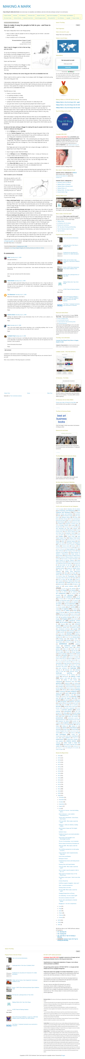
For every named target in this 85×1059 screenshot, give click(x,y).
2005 (59, 924)
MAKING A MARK (17, 6)
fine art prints (59, 652)
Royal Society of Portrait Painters (65, 560)
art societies (63, 607)
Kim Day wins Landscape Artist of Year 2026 (71, 275)
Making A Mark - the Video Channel (65, 190)
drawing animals (64, 635)
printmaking (75, 714)
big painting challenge (66, 617)
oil (69, 689)
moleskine (60, 686)
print (70, 713)
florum (67, 652)
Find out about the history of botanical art (69, 843)
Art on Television (22, 15)
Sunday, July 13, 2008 (21, 336)
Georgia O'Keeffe (64, 525)
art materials (74, 602)
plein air (64, 704)
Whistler (76, 581)
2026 (59, 755)
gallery (59, 655)
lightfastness (65, 676)
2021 (59, 766)
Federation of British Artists (72, 523)
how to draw (77, 658)
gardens (65, 655)
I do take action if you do (73, 144)
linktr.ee (75, 172)
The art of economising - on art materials (68, 841)
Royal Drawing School (70, 550)
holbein (76, 657)
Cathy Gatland (10, 280)
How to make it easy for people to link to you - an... (69, 870)
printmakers (67, 714)
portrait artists (59, 708)
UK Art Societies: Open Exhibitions (66, 15)
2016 (59, 777)
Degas (68, 522)
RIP (73, 547)
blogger (17, 248)
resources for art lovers (74, 719)
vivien (8, 257)
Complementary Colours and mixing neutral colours (69, 861)
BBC (59, 515)
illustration (58, 663)
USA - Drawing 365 (61, 933)
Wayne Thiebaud (68, 581)
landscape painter (74, 671)
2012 (59, 786)
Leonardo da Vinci (76, 534)
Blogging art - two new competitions (67, 903)
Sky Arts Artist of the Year (65, 565)
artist (75, 610)
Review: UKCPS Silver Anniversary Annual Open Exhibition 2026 (71, 267)
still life (58, 732)
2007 (59, 920)
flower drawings (76, 652)
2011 (59, 788)
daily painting (70, 632)
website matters (71, 741)
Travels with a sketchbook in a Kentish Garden (68, 900)
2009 (59, 793)
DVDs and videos (76, 520)
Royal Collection (59, 550)
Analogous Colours (63, 858)
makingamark (59, 681)
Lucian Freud (71, 536)
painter (67, 693)
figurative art (59, 650)
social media (75, 729)
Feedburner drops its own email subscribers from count (69, 834)
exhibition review (70, 646)
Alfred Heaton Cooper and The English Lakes (68, 829)
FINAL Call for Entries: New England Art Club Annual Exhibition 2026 (71, 261)
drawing (28, 248)
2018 (59, 773)
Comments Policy (59, 340)
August (61, 806)
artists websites (74, 614)
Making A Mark (60, 221)
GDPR (57, 525)
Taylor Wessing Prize (66, 574)
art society (71, 607)
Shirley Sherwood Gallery (65, 563)
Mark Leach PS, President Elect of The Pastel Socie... (68, 874)
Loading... (58, 407)
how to (70, 658)
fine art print (75, 650)
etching (78, 642)
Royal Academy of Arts (72, 549)
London (61, 536)
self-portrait (70, 724)
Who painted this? (51, 18)
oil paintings (62, 691)
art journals (75, 600)
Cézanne (69, 520)
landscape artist (68, 670)
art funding (68, 598)
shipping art (74, 726)
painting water (65, 696)
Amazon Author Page (62, 192)
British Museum (64, 519)
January (61, 917)
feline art (38, 248)
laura (8, 325)
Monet (57, 541)
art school (67, 605)
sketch (64, 728)
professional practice (73, 718)
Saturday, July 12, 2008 (15, 257)
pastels (58, 700)
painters (74, 693)
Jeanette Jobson (11, 314)
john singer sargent (75, 666)
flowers (71, 653)
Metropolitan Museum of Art (73, 539)
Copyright (68, 18)
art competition (61, 593)
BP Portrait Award (67, 515)
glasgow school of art (74, 655)
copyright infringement (61, 630)
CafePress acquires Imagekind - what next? (69, 883)
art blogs (13, 248)
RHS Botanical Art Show (66, 547)
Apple (62, 509)
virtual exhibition (65, 737)
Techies (42, 248)
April (60, 910)
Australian (78, 514)
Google (73, 525)
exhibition (63, 644)
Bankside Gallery (66, 517)
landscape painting (64, 673)
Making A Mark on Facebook (63, 184)
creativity (62, 632)
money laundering (70, 686)
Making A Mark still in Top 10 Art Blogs (71, 282)
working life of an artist (72, 747)
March (60, 913)
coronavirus (72, 630)
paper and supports (66, 698)
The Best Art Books (17, 18)
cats (25, 248)
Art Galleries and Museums (68, 511)
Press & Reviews (61, 18)
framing (78, 653)
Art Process (77, 512)
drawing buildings (74, 635)
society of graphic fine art (62, 731)
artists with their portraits (62, 615)
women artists (67, 746)
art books (72, 590)
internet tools (74, 665)
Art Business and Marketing (66, 511)
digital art (78, 632)
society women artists (74, 731)
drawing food (68, 637)
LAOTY (62, 534)
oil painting (76, 689)
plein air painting (74, 704)
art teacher (74, 609)
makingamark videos (70, 681)
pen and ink (66, 700)
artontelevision (73, 615)
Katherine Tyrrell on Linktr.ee (64, 182)
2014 (59, 782)
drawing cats (33, 248)
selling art (65, 726)
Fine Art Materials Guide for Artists (65, 229)
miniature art (69, 684)
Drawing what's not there (65, 887)
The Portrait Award (60, 576)
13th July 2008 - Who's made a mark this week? (68, 867)
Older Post (49, 393)
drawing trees (62, 638)
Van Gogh (70, 579)
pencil (73, 700)
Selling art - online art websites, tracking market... (68, 825)
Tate (66, 573)
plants (57, 704)
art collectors (74, 591)
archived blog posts (63, 323)
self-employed (62, 724)
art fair (78, 597)
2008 (59, 795)
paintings (73, 696)
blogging (21, 248)
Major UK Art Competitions (52, 15)
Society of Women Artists (65, 569)
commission (66, 626)
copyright (75, 629)
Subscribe (15, 15)
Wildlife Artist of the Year (73, 582)
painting (58, 695)
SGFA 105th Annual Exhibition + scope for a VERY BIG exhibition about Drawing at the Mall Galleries (70, 298)
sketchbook (73, 728)
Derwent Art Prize (76, 522)
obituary (64, 689)
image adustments (68, 663)
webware (58, 743)
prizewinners (59, 718)
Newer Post (7, 393)
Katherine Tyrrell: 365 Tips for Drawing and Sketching (67, 939)
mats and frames (59, 684)
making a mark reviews (70, 679)
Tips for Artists (61, 231)
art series (74, 605)
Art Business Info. (31, 15)
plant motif (75, 703)
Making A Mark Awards (74, 538)
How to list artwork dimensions (70, 238)
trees (57, 737)
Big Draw (75, 517)
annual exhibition (69, 586)
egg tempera (59, 642)
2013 (59, 784)
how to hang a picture (70, 660)
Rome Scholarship (61, 549)
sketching (58, 729)
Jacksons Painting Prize (61, 530)
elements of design (69, 642)
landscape (73, 668)
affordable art (75, 584)
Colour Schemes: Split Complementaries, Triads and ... (68, 853)
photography (63, 701)
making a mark (75, 676)
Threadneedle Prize (72, 576)
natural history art (71, 688)
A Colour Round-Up (63, 881)
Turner (74, 577)
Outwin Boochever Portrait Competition (66, 544)
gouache (58, 657)
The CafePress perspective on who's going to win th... (69, 849)
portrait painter (67, 710)
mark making (75, 683)
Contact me (59, 177)
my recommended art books (63, 320)
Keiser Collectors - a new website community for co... (67, 814)
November (61, 799)
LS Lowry (68, 534)
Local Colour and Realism (65, 856)
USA (79, 577)
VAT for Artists (61, 579)
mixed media (77, 684)
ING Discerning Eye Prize (62, 528)
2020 (59, 769)
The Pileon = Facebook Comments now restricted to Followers (71, 304)
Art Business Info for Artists (64, 223)
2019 (59, 771)
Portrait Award (65, 546)
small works (66, 729)
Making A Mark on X (62, 188)
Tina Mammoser (11, 294)
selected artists (76, 723)
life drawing (72, 674)
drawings (68, 640)
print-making (77, 713)
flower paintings (62, 653)
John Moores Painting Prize (71, 531)
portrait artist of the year (70, 706)
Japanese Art (71, 530)
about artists (61, 584)
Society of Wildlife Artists (73, 568)
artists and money (64, 614)
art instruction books (64, 600)
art (10, 248)
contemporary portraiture (64, 629)
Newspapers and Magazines (73, 543)
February (61, 915)
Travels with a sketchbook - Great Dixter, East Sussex (68, 818)
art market (66, 602)
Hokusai (76, 526)
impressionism (77, 663)
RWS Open (78, 547)
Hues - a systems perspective (66, 885)
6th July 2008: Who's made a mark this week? (68, 890)
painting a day (69, 695)
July (60, 808)
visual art (75, 737)
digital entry (61, 634)
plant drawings (67, 703)
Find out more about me (62, 176)
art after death (65, 588)
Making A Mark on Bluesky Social (65, 186)
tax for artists (65, 732)
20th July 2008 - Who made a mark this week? (68, 846)
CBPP (71, 519)
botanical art (60, 620)
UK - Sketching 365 (61, 932)
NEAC (63, 541)
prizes (63, 716)
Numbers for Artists (41, 15)
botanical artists (75, 620)
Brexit (57, 519)
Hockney (71, 526)
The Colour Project (7, 18)
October (61, 802)
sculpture (66, 723)
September (62, 804)
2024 (59, 760)
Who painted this (60, 582)
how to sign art (75, 661)
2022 (59, 764)
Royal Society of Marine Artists (72, 555)
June (60, 906)
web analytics (59, 741)
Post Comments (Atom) (16, 396)
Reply (8, 276)
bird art (76, 617)
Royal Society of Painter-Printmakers (69, 558)
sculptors (58, 723)
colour (69, 624)
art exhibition (68, 597)
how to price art (67, 661)
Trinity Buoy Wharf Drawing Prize (63, 577)
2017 (59, 775)
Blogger (63, 1055)
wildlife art (58, 746)
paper (57, 698)
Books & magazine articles (40, 18)
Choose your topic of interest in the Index (66, 402)
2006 (59, 922)
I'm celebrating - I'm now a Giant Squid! (68, 895)
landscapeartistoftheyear (61, 674)
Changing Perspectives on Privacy (66, 893)
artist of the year (60, 612)
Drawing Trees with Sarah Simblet (67, 864)
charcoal (63, 624)
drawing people (76, 637)
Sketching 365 (77, 563)
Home (28, 393)
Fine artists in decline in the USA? (67, 897)
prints (57, 716)
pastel (75, 698)
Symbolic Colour (62, 832)
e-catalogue (76, 640)
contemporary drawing (61, 627)
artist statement (70, 612)
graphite (64, 657)
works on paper (59, 749)
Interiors (75, 528)
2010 (59, 791)
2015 (59, 780)
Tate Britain (72, 573)
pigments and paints (75, 701)
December (61, 797)
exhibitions (58, 647)
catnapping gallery (9, 241)
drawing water (73, 638)
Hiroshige (66, 526)
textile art (73, 732)
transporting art (59, 736)
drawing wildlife (60, 640)
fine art (67, 650)
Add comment (8, 350)
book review (74, 619)
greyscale (71, 657)
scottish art (75, 721)
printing (60, 714)
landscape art (59, 670)
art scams (62, 605)
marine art (67, 683)
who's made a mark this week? (68, 743)
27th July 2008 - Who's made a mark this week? (68, 821)
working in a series (61, 747)
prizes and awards (73, 716)
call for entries (63, 622)
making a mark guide (65, 678)
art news (58, 604)
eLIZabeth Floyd (11, 336)
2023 (59, 762)
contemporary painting (75, 627)
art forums (60, 598)
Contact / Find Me (7, 15)
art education (68, 595)
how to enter (60, 660)
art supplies (64, 609)
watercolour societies (72, 739)
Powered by (68, 71)
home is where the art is (61, 658)
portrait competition (70, 708)
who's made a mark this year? (70, 744)
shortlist (58, 728)
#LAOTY (57, 509)
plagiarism (60, 703)
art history (77, 598)
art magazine (59, 602)
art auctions (73, 588)
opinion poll (59, 693)
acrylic (68, 584)
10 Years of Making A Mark (62, 318)
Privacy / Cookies (75, 18)
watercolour (59, 739)
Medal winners (62, 539)
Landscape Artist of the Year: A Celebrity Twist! (70, 245)
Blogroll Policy (67, 340)
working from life (76, 746)
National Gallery (71, 541)
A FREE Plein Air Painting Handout (71, 289)
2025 (59, 758)
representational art (61, 719)
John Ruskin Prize (60, 533)
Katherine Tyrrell (70, 533)
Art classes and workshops (65, 514)
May (60, 908)
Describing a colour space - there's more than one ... (69, 878)
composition (75, 626)
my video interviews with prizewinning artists (66, 321)
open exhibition (72, 691)
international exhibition (63, 665)
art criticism (73, 593)
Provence (73, 546)
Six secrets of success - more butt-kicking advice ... (68, 811)
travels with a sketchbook (71, 736)
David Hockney (61, 522)
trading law (75, 734)
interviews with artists (61, 666)
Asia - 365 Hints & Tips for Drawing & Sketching (66, 936)
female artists (74, 649)
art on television (70, 604)
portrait (58, 706)
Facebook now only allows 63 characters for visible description (71, 253)
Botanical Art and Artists (28, 18)
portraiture (67, 711)
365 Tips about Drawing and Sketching (66, 227)
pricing (64, 713)
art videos (66, 610)
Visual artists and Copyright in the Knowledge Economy (67, 838)
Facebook (60, 523)
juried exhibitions (63, 668)
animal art (58, 586)
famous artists (69, 647)
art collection (65, 591)
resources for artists (63, 721)
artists (78, 612)
